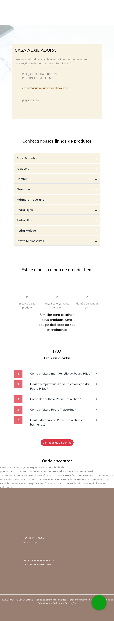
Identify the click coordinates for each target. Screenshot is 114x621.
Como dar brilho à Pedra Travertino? (63, 399)
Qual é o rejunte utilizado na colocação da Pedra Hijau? (63, 386)
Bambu (57, 179)
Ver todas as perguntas (57, 442)
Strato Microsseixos (57, 241)
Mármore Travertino (57, 199)
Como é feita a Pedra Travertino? (63, 409)
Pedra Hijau (57, 210)
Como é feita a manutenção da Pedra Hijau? (63, 373)
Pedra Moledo (57, 230)
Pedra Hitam (57, 220)
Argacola (57, 168)
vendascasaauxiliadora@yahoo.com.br (46, 88)
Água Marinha (57, 158)
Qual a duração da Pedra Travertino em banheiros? (63, 422)
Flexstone (57, 189)
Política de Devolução (64, 603)
